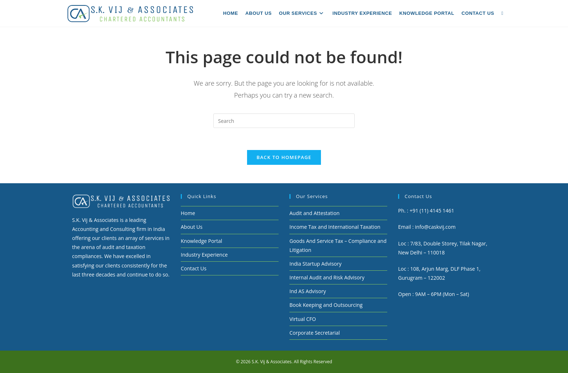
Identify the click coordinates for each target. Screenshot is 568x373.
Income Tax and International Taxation (334, 226)
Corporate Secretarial (314, 332)
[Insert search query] (284, 120)
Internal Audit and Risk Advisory (326, 277)
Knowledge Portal (201, 240)
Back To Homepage (283, 157)
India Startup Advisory (315, 263)
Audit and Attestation (314, 213)
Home (188, 213)
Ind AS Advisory (307, 291)
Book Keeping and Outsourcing (326, 304)
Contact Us (193, 268)
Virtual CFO (302, 319)
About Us (191, 226)
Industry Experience (204, 254)
